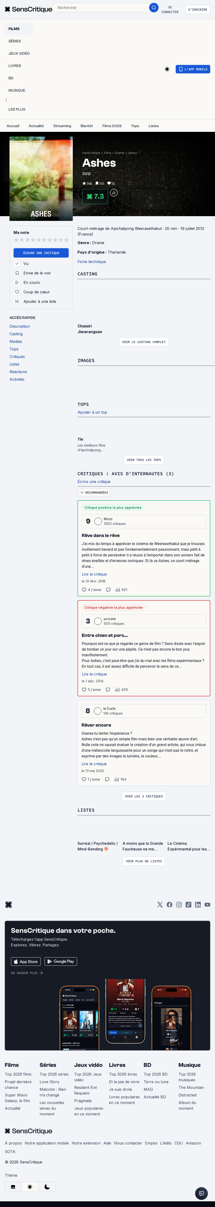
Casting (87, 274)
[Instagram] (179, 906)
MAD (148, 1089)
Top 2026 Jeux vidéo (88, 1077)
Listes (86, 810)
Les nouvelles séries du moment (52, 1108)
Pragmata (82, 1100)
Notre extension (86, 1143)
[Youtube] (207, 906)
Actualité (12, 1108)
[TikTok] (188, 906)
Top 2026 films (18, 1074)
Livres (117, 1065)
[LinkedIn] (198, 906)
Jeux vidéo (88, 1065)
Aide (107, 1143)
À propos (13, 1143)
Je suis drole (120, 1089)
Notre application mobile (47, 1143)
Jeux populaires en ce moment (88, 1111)
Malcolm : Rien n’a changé (53, 1092)
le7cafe (109, 708)
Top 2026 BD (156, 1074)
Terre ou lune (156, 1081)
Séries (48, 1065)
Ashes (132, 153)
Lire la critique (94, 574)
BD (147, 1065)
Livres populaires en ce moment (124, 1100)
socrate (110, 619)
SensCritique (91, 153)
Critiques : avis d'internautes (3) (126, 473)
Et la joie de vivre (124, 1081)
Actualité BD (155, 1097)
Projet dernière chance (18, 1084)
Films (107, 153)
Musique (189, 1065)
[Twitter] (160, 906)
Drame (119, 153)
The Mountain (191, 1087)
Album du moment (187, 1105)
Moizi (108, 519)
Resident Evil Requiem (85, 1090)
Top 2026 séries (54, 1074)
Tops (83, 404)
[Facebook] (169, 906)
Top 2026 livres (123, 1074)
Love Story (49, 1081)
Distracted (187, 1095)
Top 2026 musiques (187, 1077)
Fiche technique (92, 261)
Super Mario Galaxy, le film (17, 1098)
